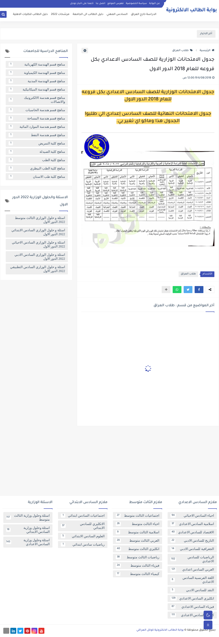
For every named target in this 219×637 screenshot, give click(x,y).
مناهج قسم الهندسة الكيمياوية (37, 73)
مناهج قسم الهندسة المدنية (37, 81)
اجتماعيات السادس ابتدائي (82, 516)
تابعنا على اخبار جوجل (82, 3)
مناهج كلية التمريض (37, 143)
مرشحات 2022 (60, 14)
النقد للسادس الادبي (192, 590)
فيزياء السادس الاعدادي (192, 607)
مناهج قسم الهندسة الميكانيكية (37, 89)
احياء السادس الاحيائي (192, 516)
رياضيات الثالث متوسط (137, 557)
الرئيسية (207, 50)
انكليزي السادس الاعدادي (192, 598)
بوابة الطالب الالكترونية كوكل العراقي (160, 630)
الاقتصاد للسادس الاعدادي (192, 532)
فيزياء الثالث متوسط (137, 566)
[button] (199, 289)
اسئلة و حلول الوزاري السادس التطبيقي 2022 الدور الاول (37, 269)
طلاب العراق (182, 50)
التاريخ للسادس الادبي (192, 541)
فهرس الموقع (115, 3)
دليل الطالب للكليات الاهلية (30, 14)
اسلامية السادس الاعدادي (192, 524)
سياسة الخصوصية (136, 3)
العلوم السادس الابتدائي (82, 536)
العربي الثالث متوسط (137, 541)
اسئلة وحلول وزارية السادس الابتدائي (28, 530)
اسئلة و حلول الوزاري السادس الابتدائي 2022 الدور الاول (38, 232)
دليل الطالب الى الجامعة (88, 14)
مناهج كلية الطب (37, 160)
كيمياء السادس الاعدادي (192, 615)
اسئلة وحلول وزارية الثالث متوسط (28, 517)
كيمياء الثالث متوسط (137, 574)
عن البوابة (154, 3)
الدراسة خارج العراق (143, 14)
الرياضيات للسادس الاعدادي (192, 559)
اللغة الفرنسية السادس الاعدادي (192, 580)
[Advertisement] (109, 462)
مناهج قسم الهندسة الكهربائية (37, 64)
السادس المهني (117, 14)
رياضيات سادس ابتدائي (82, 544)
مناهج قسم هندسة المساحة (37, 118)
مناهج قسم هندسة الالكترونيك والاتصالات (37, 99)
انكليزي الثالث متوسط (137, 549)
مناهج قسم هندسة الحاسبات (37, 110)
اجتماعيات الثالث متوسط (137, 516)
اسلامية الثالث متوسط (137, 532)
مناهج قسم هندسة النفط (37, 135)
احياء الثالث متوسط (137, 524)
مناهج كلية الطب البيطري (37, 168)
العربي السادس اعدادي (192, 569)
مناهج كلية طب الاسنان (37, 177)
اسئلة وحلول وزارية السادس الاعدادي (28, 542)
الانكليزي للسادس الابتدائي (82, 526)
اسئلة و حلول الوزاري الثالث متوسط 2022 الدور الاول (40, 220)
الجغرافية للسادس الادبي (192, 549)
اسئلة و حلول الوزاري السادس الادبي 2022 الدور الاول (39, 256)
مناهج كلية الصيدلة (37, 152)
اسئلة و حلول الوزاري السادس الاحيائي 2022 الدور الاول (38, 244)
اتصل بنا (100, 3)
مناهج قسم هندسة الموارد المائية (37, 127)
